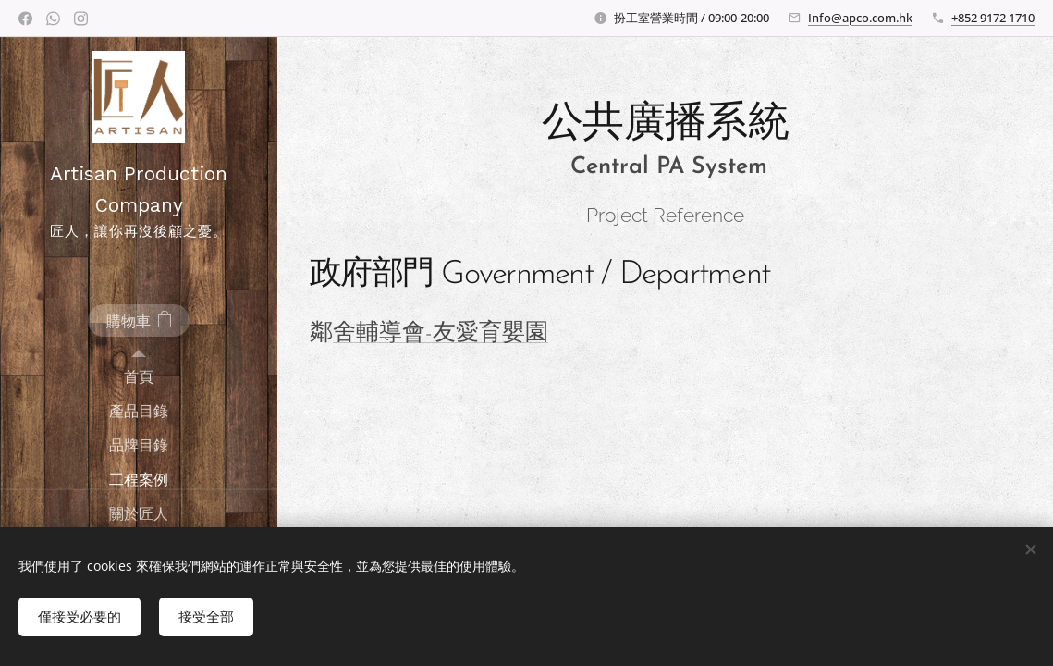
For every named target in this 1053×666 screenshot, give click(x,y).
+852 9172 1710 (993, 17)
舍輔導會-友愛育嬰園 (440, 333)
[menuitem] (139, 377)
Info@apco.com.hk (860, 17)
